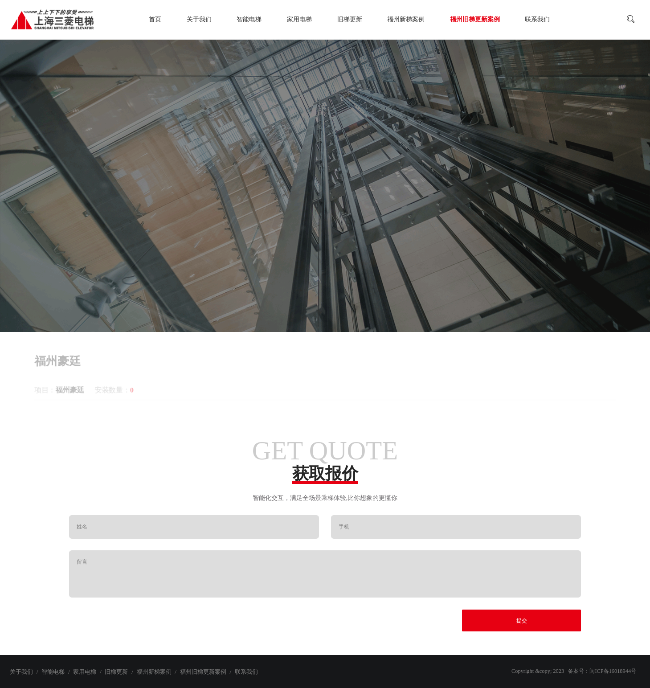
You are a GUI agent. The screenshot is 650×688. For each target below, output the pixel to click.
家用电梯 (299, 19)
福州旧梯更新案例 (475, 19)
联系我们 (537, 19)
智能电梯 (249, 19)
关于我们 (199, 19)
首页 (155, 19)
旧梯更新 (349, 19)
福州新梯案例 (406, 19)
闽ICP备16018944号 (612, 671)
